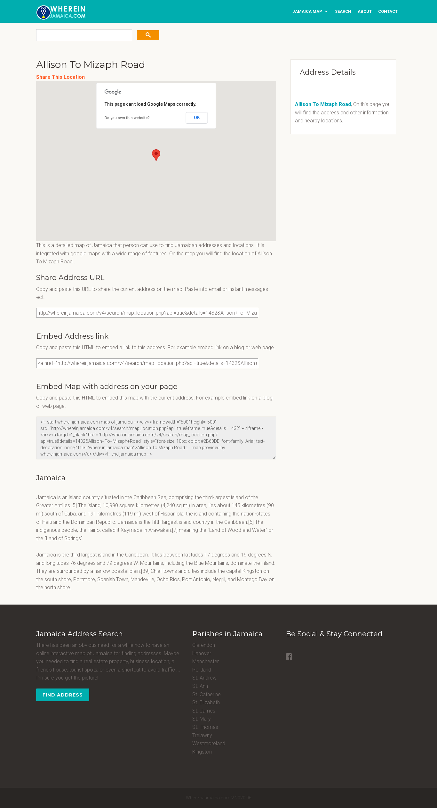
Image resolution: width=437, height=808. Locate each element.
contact (388, 11)
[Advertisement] (326, 184)
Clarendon (203, 645)
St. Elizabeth (206, 702)
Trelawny (202, 735)
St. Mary (201, 719)
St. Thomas (205, 727)
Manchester (205, 661)
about (365, 11)
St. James (203, 711)
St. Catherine (206, 694)
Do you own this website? (127, 118)
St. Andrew (204, 678)
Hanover (201, 653)
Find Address (63, 695)
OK (197, 117)
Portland (201, 670)
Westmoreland (208, 743)
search (343, 11)
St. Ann (200, 686)
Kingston (202, 752)
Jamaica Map (307, 11)
